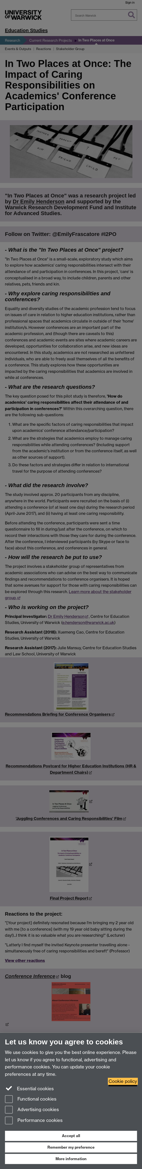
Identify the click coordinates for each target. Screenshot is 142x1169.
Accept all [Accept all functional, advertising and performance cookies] (71, 1135)
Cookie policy (123, 1081)
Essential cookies (29, 1088)
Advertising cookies (32, 1110)
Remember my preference (71, 1147)
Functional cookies (31, 1099)
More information (71, 1158)
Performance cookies (34, 1120)
